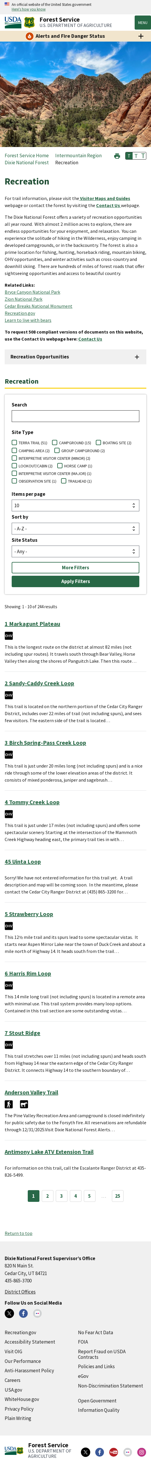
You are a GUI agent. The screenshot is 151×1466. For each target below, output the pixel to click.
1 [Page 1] (33, 1196)
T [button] (129, 156)
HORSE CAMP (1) (78, 466)
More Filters (75, 567)
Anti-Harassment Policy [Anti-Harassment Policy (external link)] (29, 1370)
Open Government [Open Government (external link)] (97, 1400)
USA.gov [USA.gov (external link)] (13, 1390)
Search (19, 404)
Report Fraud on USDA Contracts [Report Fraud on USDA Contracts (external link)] (102, 1354)
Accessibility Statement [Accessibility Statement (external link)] (30, 1342)
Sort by (20, 517)
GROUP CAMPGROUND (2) (83, 450)
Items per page (28, 494)
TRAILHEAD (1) (80, 481)
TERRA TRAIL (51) (33, 442)
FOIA (83, 1342)
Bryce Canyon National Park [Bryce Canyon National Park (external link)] (32, 292)
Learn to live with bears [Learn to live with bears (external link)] (28, 320)
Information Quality (98, 1410)
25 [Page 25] (117, 1196)
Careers (12, 1380)
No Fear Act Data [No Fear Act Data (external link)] (95, 1332)
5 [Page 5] (89, 1196)
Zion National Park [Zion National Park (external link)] (23, 299)
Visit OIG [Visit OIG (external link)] (13, 1351)
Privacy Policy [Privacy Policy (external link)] (19, 1409)
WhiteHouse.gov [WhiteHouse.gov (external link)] (22, 1399)
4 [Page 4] (75, 1196)
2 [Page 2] (47, 1196)
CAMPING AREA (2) (34, 450)
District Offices (20, 1292)
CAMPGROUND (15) (75, 442)
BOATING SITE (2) (117, 442)
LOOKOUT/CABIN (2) (36, 466)
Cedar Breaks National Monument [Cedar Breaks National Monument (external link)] (38, 306)
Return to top (18, 1233)
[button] (117, 155)
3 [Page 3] (61, 1196)
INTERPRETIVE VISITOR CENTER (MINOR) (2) (54, 458)
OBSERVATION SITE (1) (37, 481)
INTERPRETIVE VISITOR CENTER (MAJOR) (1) (55, 473)
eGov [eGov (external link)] (83, 1376)
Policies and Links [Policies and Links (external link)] (96, 1366)
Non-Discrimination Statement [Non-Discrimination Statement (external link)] (110, 1386)
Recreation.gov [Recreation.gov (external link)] (20, 313)
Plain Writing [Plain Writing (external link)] (18, 1418)
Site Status (24, 540)
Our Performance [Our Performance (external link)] (23, 1361)
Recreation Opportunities (40, 356)
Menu (142, 22)
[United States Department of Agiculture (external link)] (14, 22)
